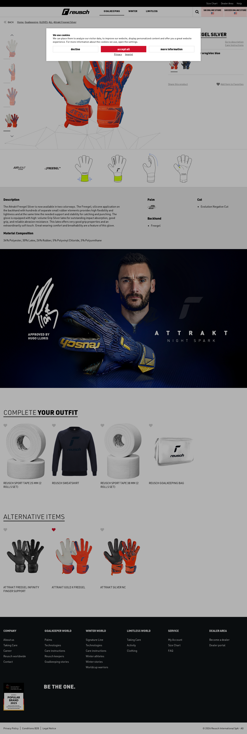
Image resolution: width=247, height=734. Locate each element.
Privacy (118, 54)
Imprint (129, 54)
